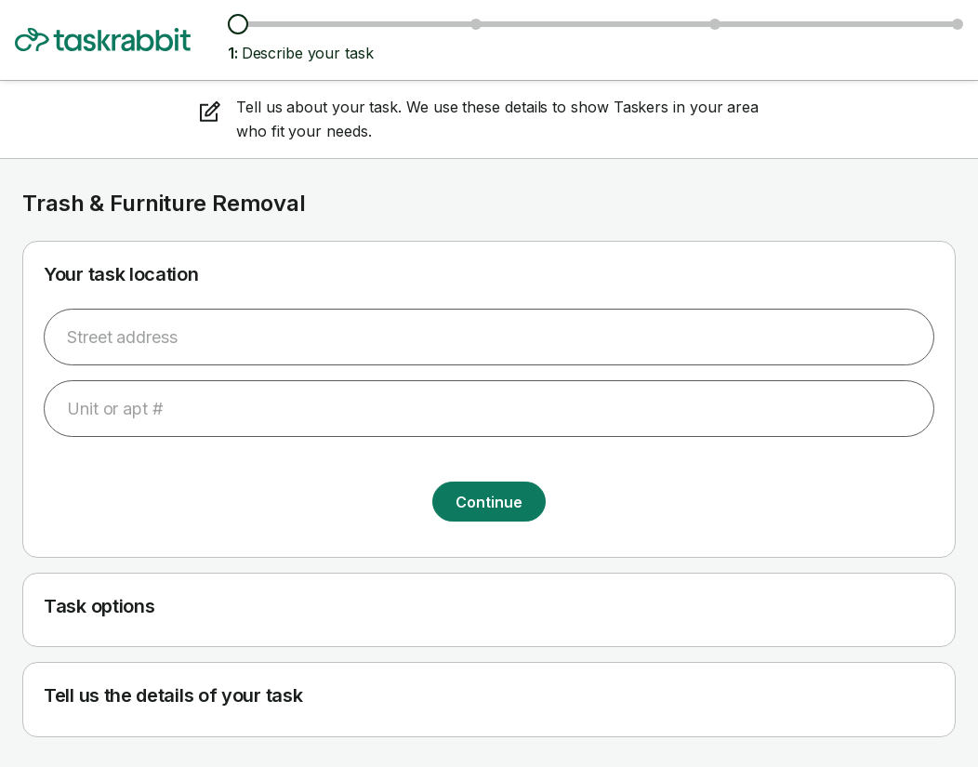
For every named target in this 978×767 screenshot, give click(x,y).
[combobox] (489, 337)
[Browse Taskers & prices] (476, 24)
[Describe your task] (238, 24)
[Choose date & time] (714, 24)
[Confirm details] (957, 24)
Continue (489, 502)
